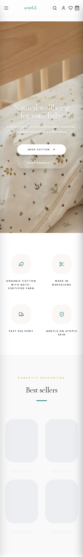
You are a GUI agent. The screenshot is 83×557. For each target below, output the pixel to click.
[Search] (55, 8)
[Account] (64, 8)
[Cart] (77, 8)
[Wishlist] (70, 8)
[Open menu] (6, 8)
